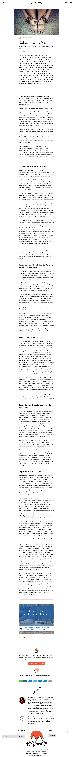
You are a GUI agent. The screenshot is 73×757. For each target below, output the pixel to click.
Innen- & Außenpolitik (12, 5)
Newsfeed (41, 749)
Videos (31, 749)
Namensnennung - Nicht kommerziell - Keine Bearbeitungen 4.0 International (38, 719)
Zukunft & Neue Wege (61, 5)
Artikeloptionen (48, 38)
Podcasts (35, 749)
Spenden (31, 663)
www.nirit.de (40, 713)
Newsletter (47, 749)
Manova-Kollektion (28, 677)
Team (33, 751)
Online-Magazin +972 (33, 562)
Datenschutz (44, 751)
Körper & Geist (53, 5)
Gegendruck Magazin (36, 753)
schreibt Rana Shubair (44, 387)
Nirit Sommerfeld (23, 86)
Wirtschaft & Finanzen (21, 5)
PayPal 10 (42, 663)
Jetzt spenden (52, 735)
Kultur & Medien (46, 5)
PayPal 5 (36, 663)
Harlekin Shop (44, 753)
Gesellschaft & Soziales (31, 5)
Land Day (51, 362)
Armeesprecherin (46, 411)
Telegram (26, 749)
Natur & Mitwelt (39, 5)
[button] (21, 681)
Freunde (28, 751)
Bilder (26, 459)
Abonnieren (21, 736)
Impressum (38, 751)
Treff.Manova (28, 753)
